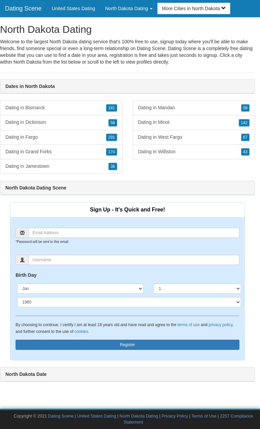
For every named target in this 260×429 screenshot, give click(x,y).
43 (245, 152)
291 (111, 137)
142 (244, 122)
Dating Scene (23, 8)
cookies (81, 331)
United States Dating (73, 8)
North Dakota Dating (139, 416)
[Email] (134, 233)
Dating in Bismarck (61, 108)
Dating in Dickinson (61, 122)
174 (111, 152)
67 (245, 137)
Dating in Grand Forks (61, 152)
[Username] (134, 260)
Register (127, 344)
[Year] (129, 302)
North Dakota (27, 62)
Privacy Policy (174, 416)
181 (111, 108)
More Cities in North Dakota (194, 8)
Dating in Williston (194, 152)
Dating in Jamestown (61, 166)
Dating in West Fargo (194, 137)
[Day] (197, 289)
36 (112, 166)
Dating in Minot (194, 122)
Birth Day (26, 275)
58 (112, 122)
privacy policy (220, 324)
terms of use (189, 324)
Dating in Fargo (61, 137)
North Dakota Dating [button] (129, 8)
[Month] (80, 289)
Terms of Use (203, 416)
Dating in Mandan (194, 108)
